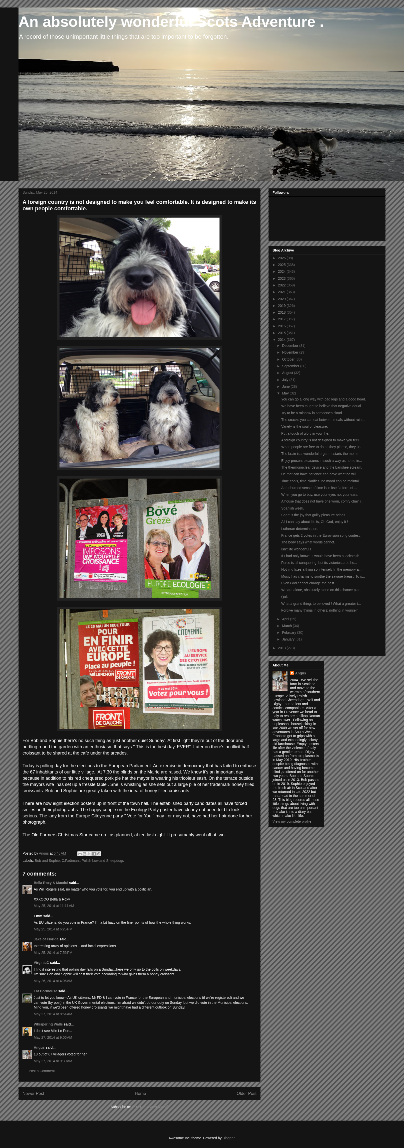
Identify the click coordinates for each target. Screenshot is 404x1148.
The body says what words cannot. (308, 542)
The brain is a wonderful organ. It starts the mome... (321, 454)
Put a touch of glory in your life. (305, 433)
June (286, 386)
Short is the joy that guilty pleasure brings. (313, 515)
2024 (282, 271)
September (291, 366)
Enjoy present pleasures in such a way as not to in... (321, 461)
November (290, 352)
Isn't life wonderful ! (296, 549)
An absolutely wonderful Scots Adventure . (171, 21)
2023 (282, 278)
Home (140, 1093)
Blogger (228, 1138)
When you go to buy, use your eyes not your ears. (319, 495)
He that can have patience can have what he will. (319, 474)
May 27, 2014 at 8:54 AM (53, 1014)
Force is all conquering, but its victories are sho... (319, 563)
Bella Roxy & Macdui (51, 883)
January (289, 639)
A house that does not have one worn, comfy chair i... (322, 501)
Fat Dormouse (45, 991)
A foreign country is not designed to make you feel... (321, 440)
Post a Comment (42, 1071)
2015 (282, 333)
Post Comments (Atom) (150, 1107)
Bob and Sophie (47, 861)
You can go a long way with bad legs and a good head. (323, 399)
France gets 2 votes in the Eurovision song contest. (321, 535)
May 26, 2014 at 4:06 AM (53, 981)
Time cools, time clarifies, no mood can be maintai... (321, 481)
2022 (282, 285)
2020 (282, 299)
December (290, 346)
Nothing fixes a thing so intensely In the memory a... (321, 569)
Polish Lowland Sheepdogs (103, 861)
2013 (282, 648)
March (287, 626)
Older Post (246, 1093)
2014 (282, 340)
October (289, 359)
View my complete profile (291, 821)
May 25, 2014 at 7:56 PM (53, 953)
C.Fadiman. (71, 861)
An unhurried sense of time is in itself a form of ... (319, 488)
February (289, 633)
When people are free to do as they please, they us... (322, 447)
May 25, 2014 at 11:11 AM (54, 906)
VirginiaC (41, 963)
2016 (282, 326)
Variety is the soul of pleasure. (304, 426)
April (286, 619)
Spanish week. (292, 508)
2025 (282, 265)
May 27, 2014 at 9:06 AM (53, 1037)
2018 (282, 312)
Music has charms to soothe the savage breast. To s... (323, 576)
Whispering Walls (48, 1024)
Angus (39, 1047)
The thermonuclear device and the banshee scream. (321, 467)
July (285, 380)
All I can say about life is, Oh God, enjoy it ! (314, 522)
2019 (282, 306)
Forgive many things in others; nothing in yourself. (319, 610)
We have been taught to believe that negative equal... (322, 406)
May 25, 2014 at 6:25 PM (53, 929)
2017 (282, 319)
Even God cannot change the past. (308, 583)
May (286, 393)
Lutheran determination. (299, 529)
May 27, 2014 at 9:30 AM (53, 1061)
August (288, 373)
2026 (282, 258)
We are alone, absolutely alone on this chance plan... (322, 590)
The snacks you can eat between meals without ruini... (323, 420)
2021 (282, 292)
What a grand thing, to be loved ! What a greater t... (321, 604)
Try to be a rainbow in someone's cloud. (312, 413)
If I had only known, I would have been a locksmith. (320, 556)
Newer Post (33, 1093)
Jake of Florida (46, 939)
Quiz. (285, 597)
